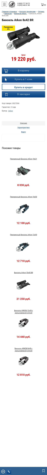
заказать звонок (9, 471)
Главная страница (9, 12)
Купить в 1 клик (23, 79)
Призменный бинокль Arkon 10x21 (23, 159)
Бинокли (8, 14)
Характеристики (23, 128)
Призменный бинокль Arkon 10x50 (23, 197)
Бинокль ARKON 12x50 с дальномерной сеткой (23, 311)
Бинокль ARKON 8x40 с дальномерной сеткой (23, 349)
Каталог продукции (27, 12)
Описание (23, 123)
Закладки (43, 470)
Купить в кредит (23, 87)
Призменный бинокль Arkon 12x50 (23, 235)
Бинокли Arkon (20, 14)
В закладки (23, 94)
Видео (23, 132)
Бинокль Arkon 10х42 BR (23, 273)
